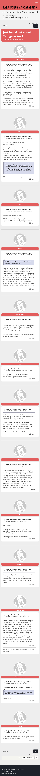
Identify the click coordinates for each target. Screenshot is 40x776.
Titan (16, 85)
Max (20, 204)
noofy (20, 132)
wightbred (20, 564)
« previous (31, 23)
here (17, 329)
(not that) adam (20, 610)
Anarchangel (20, 59)
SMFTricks (10, 771)
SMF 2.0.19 (4, 770)
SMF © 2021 (11, 770)
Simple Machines (20, 770)
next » (36, 23)
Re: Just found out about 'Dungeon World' (18, 64)
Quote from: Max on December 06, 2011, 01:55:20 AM (17, 259)
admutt (20, 726)
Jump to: (19, 757)
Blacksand (29, 85)
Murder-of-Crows (20, 677)
